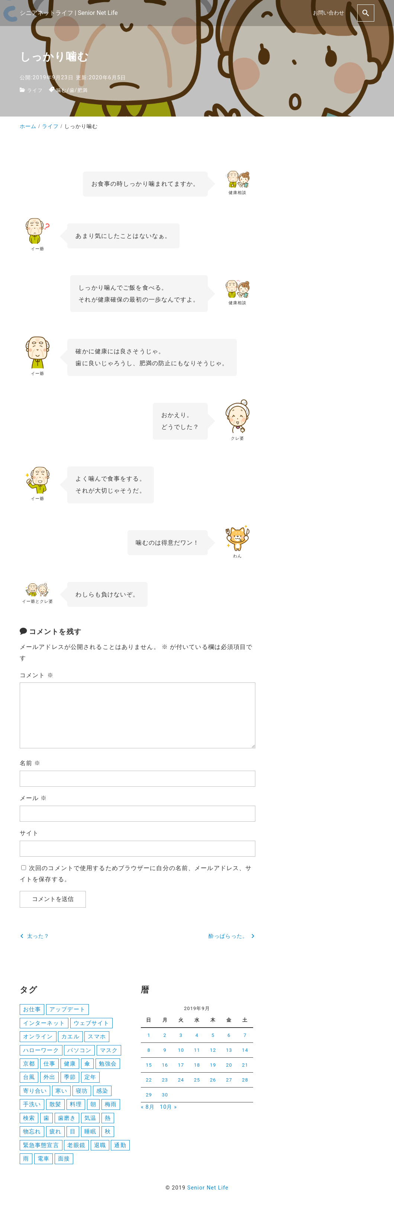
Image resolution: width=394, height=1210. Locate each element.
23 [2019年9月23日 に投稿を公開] (165, 1080)
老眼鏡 (76, 1148)
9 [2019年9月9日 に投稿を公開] (165, 1050)
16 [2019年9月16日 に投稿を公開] (165, 1065)
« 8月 (148, 1107)
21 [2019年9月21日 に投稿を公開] (245, 1065)
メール (33, 798)
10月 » (168, 1107)
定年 (90, 1079)
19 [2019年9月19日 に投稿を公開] (213, 1065)
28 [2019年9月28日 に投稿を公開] (245, 1080)
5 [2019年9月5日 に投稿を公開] (212, 1035)
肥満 (85, 90)
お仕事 (32, 1009)
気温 (90, 1120)
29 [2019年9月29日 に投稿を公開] (149, 1095)
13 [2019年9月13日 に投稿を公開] (229, 1050)
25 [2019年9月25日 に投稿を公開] (197, 1080)
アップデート (67, 1009)
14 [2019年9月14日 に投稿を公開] (245, 1050)
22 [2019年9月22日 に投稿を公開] (149, 1080)
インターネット (44, 1023)
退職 (100, 1148)
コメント (37, 675)
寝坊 (82, 1092)
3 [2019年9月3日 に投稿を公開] (181, 1035)
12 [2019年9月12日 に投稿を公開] (213, 1050)
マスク (109, 1051)
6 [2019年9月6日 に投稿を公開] (228, 1035)
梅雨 (111, 1106)
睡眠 (90, 1134)
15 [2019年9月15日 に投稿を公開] (149, 1065)
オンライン (38, 1037)
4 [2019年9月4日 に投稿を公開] (197, 1035)
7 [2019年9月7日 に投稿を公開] (244, 1035)
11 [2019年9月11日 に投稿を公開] (197, 1050)
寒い (61, 1092)
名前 (30, 763)
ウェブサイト (92, 1023)
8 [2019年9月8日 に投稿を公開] (148, 1050)
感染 (102, 1092)
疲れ (55, 1134)
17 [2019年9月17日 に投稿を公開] (181, 1065)
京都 (29, 1064)
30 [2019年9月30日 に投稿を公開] (165, 1095)
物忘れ (32, 1134)
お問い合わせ (328, 13)
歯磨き (67, 1120)
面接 (64, 1162)
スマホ (97, 1037)
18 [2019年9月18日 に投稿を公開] (197, 1065)
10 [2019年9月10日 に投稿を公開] (181, 1050)
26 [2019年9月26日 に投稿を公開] (213, 1080)
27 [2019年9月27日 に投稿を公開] (229, 1080)
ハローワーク (41, 1051)
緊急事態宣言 (41, 1148)
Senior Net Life (208, 1191)
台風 (29, 1079)
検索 (29, 1120)
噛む (62, 90)
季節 (70, 1079)
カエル (70, 1037)
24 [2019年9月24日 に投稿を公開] (181, 1080)
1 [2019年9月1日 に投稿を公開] (148, 1035)
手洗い (32, 1106)
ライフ (35, 90)
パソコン (79, 1051)
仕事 (49, 1064)
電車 (43, 1162)
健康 (70, 1064)
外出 (49, 1079)
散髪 (55, 1106)
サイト (29, 833)
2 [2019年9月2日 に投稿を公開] (165, 1035)
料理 (76, 1106)
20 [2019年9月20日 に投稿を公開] (229, 1065)
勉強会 (108, 1064)
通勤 (120, 1148)
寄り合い (35, 1092)
